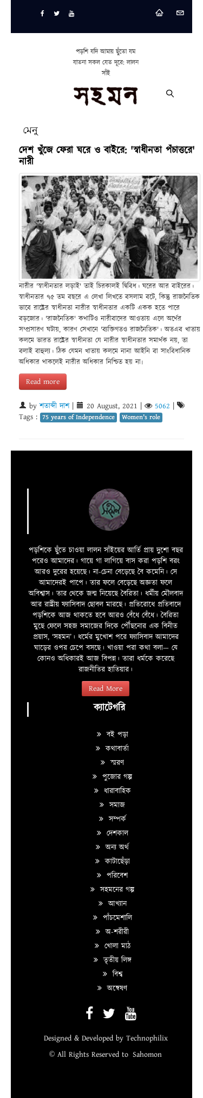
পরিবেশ (112, 875)
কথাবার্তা (112, 748)
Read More (105, 688)
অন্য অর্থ (112, 847)
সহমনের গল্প (112, 889)
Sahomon (147, 1054)
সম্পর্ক (112, 819)
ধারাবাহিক (112, 791)
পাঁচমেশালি (112, 918)
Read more (43, 381)
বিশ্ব (112, 974)
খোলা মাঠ (112, 946)
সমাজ (112, 805)
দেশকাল (112, 833)
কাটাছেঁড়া (112, 861)
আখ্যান (113, 903)
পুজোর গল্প (112, 777)
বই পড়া (112, 734)
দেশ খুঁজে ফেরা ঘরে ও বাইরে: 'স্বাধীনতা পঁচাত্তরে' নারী (107, 156)
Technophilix (147, 1038)
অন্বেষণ (112, 988)
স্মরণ (112, 762)
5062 (162, 406)
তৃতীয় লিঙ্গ (113, 960)
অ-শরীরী (112, 932)
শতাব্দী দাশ (54, 406)
